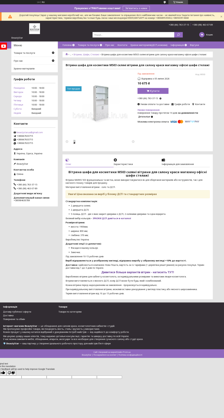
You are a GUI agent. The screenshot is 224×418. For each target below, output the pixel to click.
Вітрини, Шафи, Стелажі (86, 54)
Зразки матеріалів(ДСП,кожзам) (148, 44)
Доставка (8, 315)
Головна (67, 44)
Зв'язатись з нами (136, 8)
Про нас (109, 44)
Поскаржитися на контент (104, 355)
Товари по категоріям (70, 311)
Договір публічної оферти (17, 311)
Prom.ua (127, 352)
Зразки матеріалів (24, 68)
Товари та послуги (88, 44)
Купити (155, 91)
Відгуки (194, 44)
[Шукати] (178, 34)
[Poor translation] (11, 373)
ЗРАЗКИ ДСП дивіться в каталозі (112, 218)
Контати (122, 44)
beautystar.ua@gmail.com (30, 132)
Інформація (177, 44)
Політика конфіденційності (130, 355)
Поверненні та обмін (14, 319)
